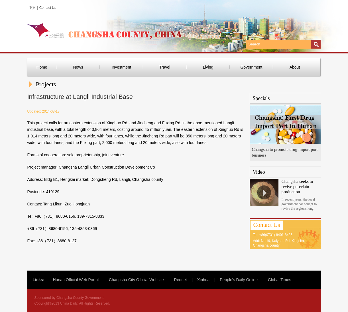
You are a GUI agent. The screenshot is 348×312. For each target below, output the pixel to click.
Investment (121, 67)
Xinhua (203, 279)
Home (41, 67)
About (295, 67)
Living (208, 67)
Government (251, 67)
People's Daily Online (239, 279)
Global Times (279, 279)
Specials (261, 98)
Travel (164, 67)
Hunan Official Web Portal (76, 279)
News (78, 67)
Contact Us (47, 8)
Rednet (180, 279)
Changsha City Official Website (136, 279)
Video (259, 172)
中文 (32, 8)
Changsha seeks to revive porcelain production (297, 186)
